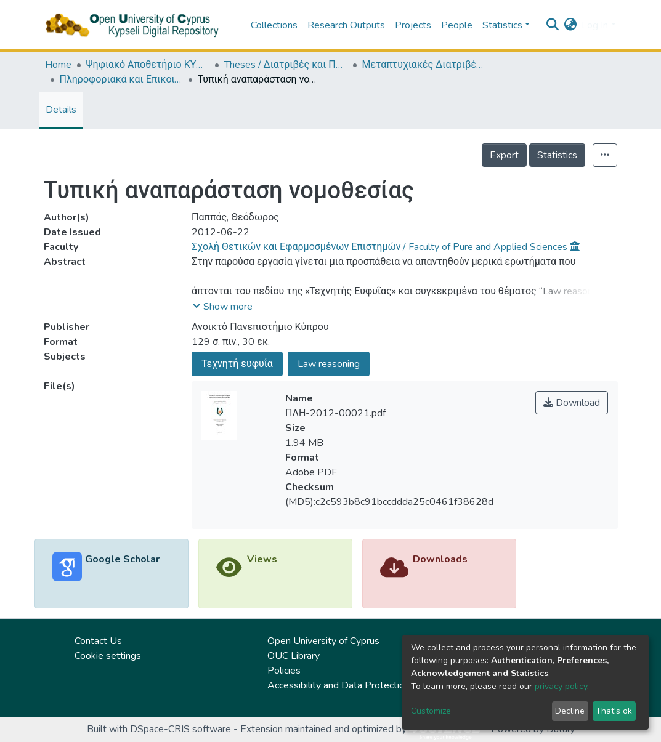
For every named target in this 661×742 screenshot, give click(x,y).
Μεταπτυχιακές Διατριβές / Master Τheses (423, 64)
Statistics (557, 155)
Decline (570, 711)
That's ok (614, 711)
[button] (570, 25)
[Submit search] (552, 25)
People (456, 25)
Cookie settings (108, 656)
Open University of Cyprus (323, 641)
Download (571, 402)
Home (58, 64)
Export (504, 155)
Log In (595, 25)
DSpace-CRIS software (180, 729)
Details (61, 109)
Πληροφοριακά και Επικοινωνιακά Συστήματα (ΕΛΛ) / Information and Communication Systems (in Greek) (121, 79)
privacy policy (561, 686)
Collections (274, 25)
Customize (431, 711)
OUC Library (293, 656)
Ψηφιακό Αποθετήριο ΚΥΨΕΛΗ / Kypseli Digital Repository (147, 64)
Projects (413, 25)
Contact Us (98, 641)
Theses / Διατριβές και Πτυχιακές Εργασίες (285, 64)
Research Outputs (346, 25)
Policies (284, 670)
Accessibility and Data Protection (338, 685)
